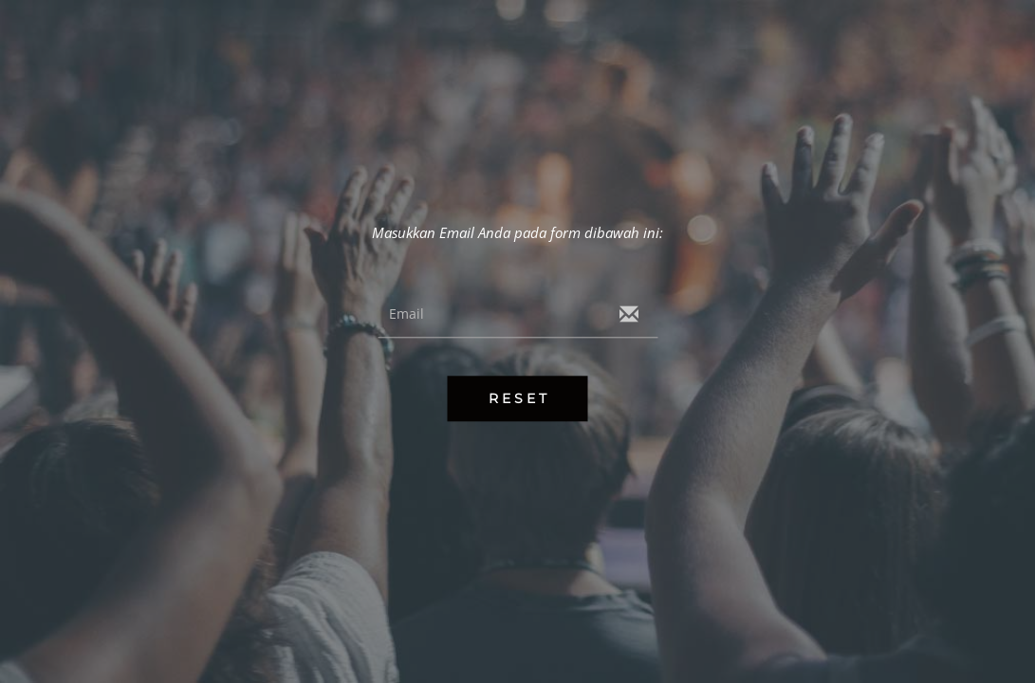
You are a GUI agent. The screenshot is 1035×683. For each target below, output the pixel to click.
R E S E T (517, 399)
